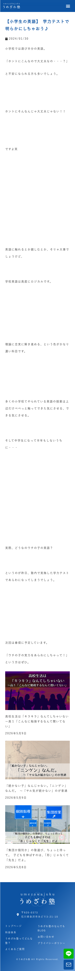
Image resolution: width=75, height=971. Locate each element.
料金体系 (10, 932)
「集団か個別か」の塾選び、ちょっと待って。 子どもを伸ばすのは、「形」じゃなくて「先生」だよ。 (37, 855)
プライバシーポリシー (51, 943)
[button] (68, 6)
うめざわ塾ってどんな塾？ (19, 940)
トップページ (13, 926)
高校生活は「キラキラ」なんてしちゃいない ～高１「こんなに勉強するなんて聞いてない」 (38, 721)
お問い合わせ (46, 937)
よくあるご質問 (15, 949)
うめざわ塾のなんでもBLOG (51, 928)
